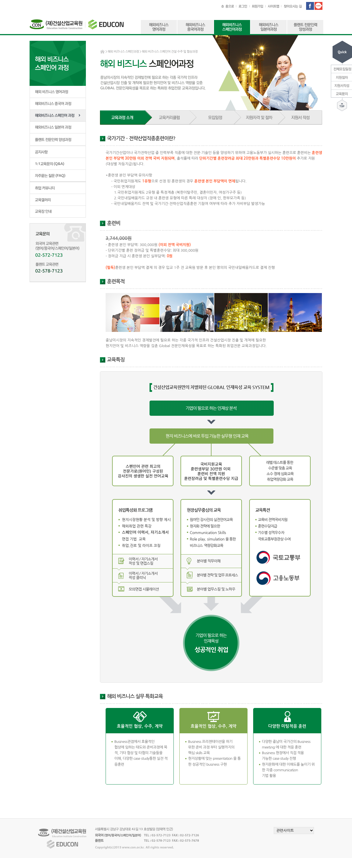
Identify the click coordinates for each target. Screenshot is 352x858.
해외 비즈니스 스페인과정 (123, 51)
